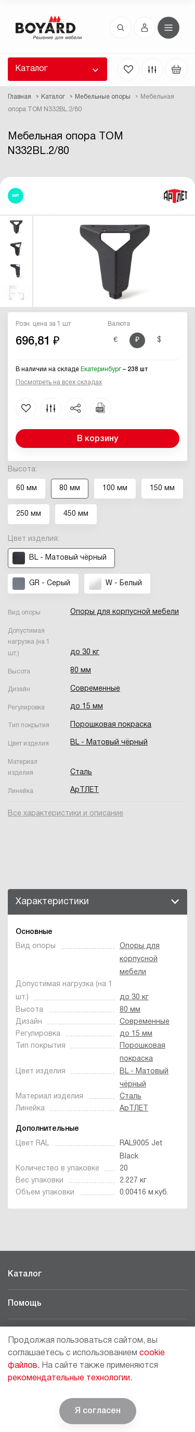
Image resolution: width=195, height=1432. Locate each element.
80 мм (80, 670)
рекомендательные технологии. (70, 1378)
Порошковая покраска (110, 724)
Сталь (81, 772)
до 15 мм (86, 706)
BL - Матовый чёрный (109, 742)
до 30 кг (84, 652)
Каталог (31, 69)
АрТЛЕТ (84, 790)
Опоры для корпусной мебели (124, 612)
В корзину (97, 439)
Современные (95, 688)
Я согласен (98, 1411)
